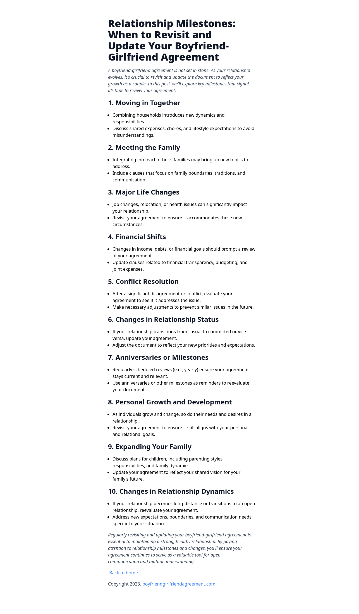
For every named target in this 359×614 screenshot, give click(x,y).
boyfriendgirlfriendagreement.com (178, 584)
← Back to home (121, 573)
